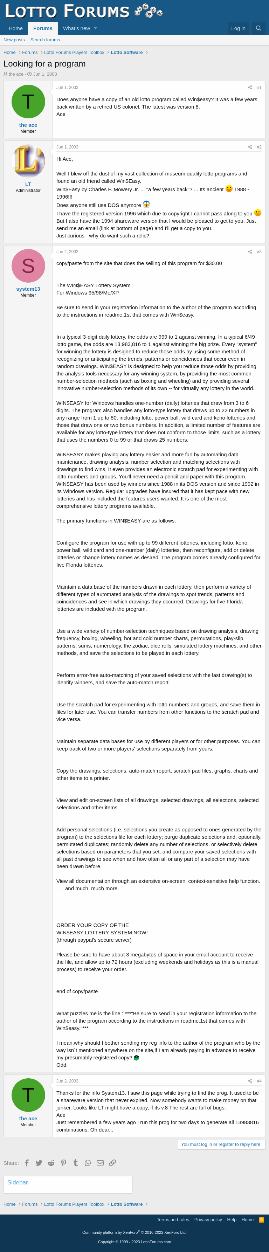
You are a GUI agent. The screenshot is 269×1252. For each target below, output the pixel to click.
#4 (259, 1081)
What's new (76, 28)
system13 (28, 289)
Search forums (45, 39)
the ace (16, 74)
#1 (259, 87)
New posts (14, 39)
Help (232, 1219)
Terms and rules (173, 1219)
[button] (96, 28)
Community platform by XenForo (134, 1232)
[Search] (258, 28)
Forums (43, 28)
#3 (259, 251)
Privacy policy (208, 1219)
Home (16, 28)
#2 (259, 147)
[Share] (250, 88)
